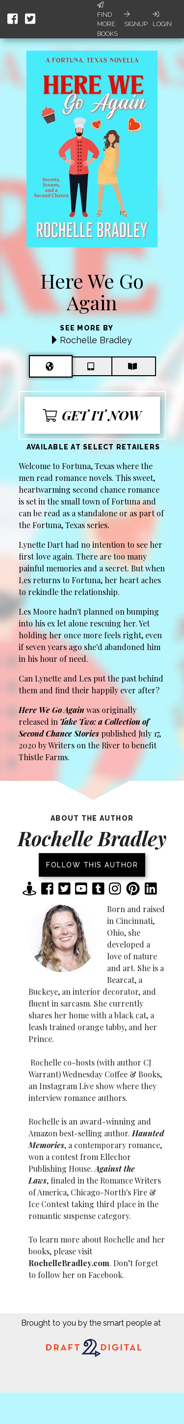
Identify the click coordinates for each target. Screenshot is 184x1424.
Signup (136, 19)
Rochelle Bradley (96, 340)
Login (162, 19)
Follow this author (92, 865)
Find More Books (107, 19)
